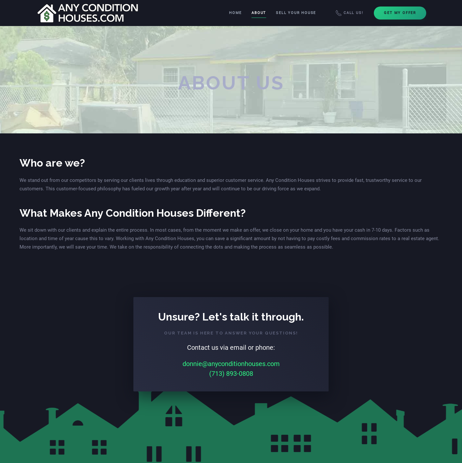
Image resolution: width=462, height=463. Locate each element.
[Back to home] (88, 13)
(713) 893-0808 (231, 373)
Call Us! (349, 13)
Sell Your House (296, 13)
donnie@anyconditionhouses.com (231, 364)
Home (235, 13)
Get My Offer (400, 13)
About (258, 13)
